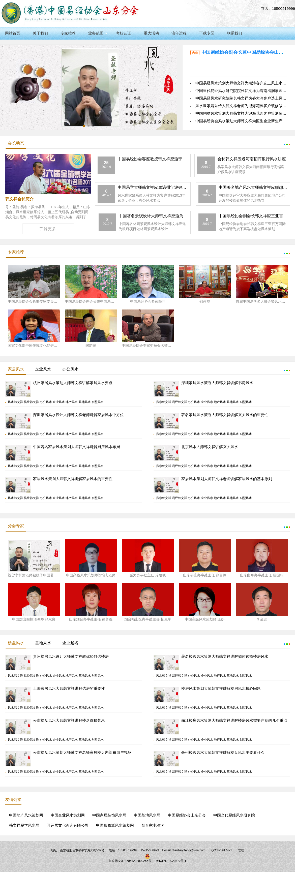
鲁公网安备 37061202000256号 (130, 861)
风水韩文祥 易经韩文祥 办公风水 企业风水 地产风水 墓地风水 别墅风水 (56, 402)
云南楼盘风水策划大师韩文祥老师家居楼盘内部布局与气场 (82, 752)
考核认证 (123, 33)
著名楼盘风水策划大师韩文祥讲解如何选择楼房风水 (224, 656)
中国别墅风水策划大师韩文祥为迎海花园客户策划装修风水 (244, 113)
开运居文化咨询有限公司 (67, 825)
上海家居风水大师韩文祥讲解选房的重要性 (69, 688)
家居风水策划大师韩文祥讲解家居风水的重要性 (72, 479)
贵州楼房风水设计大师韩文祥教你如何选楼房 (71, 656)
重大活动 (151, 33)
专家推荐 (68, 33)
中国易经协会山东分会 (187, 815)
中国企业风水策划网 (68, 815)
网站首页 (12, 33)
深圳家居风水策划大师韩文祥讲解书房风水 (217, 383)
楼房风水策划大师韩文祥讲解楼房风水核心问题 (221, 688)
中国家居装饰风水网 (109, 815)
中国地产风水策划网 (26, 815)
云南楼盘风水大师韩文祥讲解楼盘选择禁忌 (69, 720)
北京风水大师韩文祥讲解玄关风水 (209, 447)
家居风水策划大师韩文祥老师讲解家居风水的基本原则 (226, 479)
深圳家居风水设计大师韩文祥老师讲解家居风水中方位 (78, 415)
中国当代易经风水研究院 (234, 815)
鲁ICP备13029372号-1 (171, 861)
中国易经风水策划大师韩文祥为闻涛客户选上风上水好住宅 (244, 83)
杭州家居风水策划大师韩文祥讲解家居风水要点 (72, 383)
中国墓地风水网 (147, 815)
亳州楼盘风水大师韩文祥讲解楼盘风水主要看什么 (222, 752)
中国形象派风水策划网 (115, 825)
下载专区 (206, 33)
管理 (241, 850)
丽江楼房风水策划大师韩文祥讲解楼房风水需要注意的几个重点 (234, 720)
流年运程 (179, 33)
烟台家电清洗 (152, 825)
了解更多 (47, 229)
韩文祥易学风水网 (24, 825)
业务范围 (95, 33)
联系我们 (234, 33)
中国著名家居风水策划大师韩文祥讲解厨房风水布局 (76, 447)
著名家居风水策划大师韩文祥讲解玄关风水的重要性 (224, 415)
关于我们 (40, 33)
